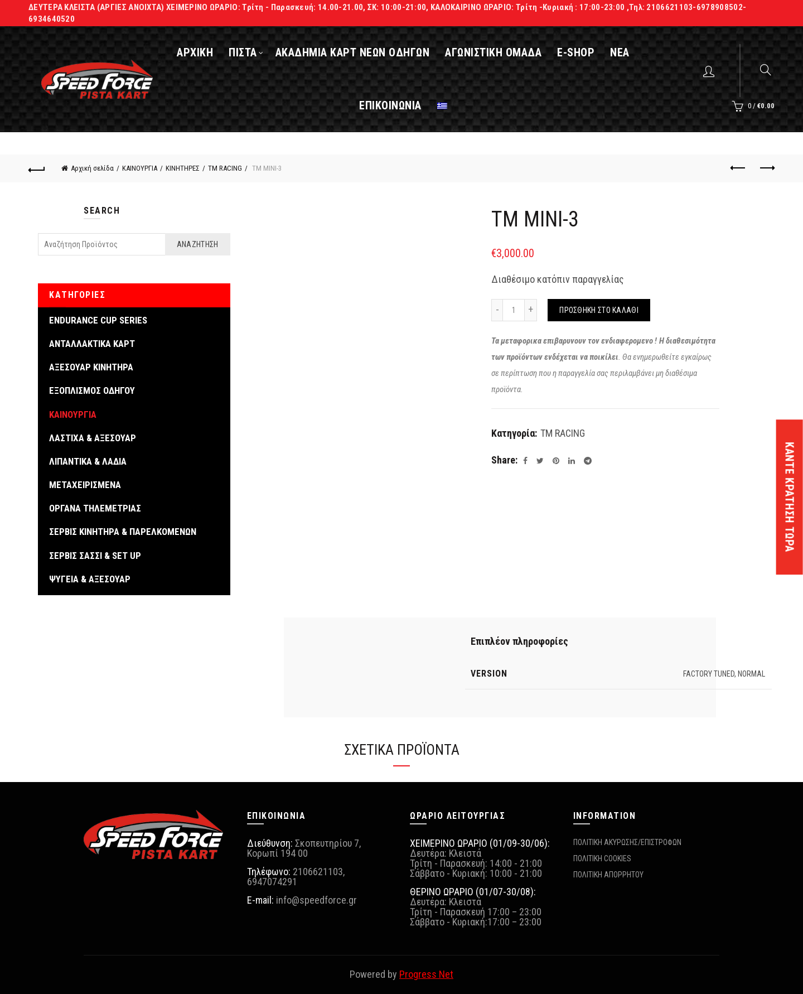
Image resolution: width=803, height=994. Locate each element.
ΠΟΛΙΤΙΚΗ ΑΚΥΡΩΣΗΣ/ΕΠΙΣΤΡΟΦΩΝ (627, 842)
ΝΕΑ (620, 52)
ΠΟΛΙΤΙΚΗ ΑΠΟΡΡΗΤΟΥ (608, 874)
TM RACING (225, 168)
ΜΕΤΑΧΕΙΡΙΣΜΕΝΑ (85, 484)
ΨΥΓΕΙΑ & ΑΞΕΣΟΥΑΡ (89, 579)
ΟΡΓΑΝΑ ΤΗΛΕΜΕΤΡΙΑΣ (95, 508)
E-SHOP (575, 52)
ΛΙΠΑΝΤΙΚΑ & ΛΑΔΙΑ (88, 461)
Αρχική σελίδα (92, 168)
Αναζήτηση (198, 244)
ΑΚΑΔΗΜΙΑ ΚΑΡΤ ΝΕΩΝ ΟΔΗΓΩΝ (352, 52)
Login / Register (710, 70)
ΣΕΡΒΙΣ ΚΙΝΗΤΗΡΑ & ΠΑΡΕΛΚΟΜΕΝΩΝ (122, 531)
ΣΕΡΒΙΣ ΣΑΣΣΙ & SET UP (95, 555)
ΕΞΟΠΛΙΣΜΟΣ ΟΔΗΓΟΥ (92, 390)
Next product (766, 167)
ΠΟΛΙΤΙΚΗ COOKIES (602, 858)
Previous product (738, 167)
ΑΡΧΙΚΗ (195, 52)
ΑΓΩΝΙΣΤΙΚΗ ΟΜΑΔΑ (493, 52)
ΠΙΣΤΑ (243, 52)
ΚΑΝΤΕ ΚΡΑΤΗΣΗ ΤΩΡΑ (789, 497)
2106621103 (318, 871)
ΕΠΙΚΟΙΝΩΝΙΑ (390, 105)
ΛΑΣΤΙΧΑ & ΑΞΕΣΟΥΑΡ (92, 437)
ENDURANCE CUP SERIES (98, 320)
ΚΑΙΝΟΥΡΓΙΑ (139, 168)
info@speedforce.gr (316, 900)
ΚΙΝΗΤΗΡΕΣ (183, 168)
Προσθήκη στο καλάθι (598, 310)
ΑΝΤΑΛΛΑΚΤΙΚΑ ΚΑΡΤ (92, 343)
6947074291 (272, 881)
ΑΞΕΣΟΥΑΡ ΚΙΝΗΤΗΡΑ (91, 367)
